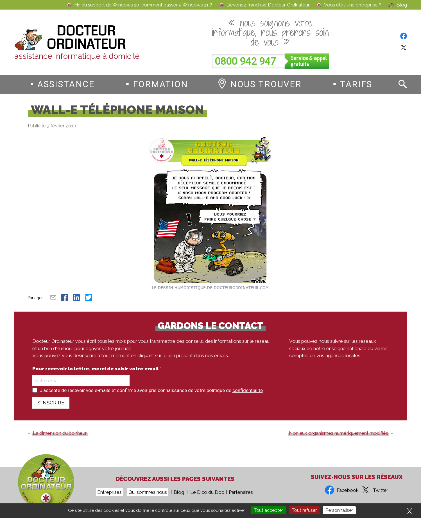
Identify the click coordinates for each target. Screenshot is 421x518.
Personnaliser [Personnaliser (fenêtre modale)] (339, 510)
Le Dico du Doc (207, 492)
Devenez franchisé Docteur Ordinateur (268, 5)
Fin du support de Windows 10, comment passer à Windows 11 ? (143, 5)
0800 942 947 (245, 61)
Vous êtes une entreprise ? (352, 5)
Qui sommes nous (147, 492)
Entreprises (109, 492)
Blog (402, 5)
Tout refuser (304, 510)
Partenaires (241, 492)
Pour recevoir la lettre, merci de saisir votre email (96, 368)
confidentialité (247, 390)
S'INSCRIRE (50, 403)
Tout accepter (268, 510)
